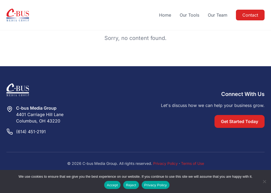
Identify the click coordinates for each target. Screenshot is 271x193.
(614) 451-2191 (31, 131)
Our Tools (189, 15)
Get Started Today (239, 121)
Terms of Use (192, 163)
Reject (131, 185)
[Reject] (264, 181)
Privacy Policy (165, 163)
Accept (112, 185)
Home (165, 15)
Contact (250, 15)
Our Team (217, 15)
